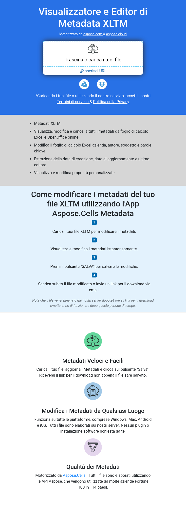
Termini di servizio (73, 101)
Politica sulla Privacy (111, 101)
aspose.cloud (116, 34)
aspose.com (93, 34)
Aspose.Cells (75, 475)
